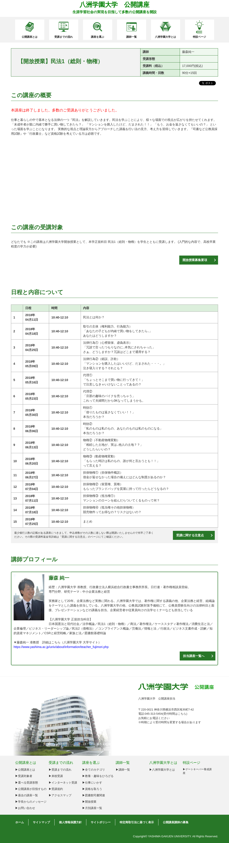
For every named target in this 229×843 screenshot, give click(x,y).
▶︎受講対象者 (23, 776)
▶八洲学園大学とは (162, 769)
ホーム (19, 822)
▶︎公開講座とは (25, 769)
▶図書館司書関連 (93, 795)
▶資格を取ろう (92, 789)
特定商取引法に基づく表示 (137, 822)
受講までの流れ (63, 36)
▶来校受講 (56, 776)
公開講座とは (29, 36)
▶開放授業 (89, 801)
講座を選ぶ (97, 36)
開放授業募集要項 (195, 260)
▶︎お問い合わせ (25, 808)
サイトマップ (41, 822)
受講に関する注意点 (73, 536)
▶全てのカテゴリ (93, 769)
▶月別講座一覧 (92, 808)
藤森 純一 (59, 578)
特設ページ (199, 36)
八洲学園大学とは (165, 36)
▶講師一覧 (123, 769)
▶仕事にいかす (92, 782)
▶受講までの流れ (60, 769)
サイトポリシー (101, 822)
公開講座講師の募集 (175, 822)
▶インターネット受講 (63, 782)
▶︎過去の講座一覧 (26, 795)
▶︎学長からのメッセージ (30, 801)
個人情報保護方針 (70, 822)
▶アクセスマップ (60, 795)
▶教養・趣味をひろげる (98, 776)
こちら (182, 713)
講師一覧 (131, 36)
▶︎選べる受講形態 (26, 782)
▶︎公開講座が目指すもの (30, 789)
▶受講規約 (56, 789)
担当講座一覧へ (193, 656)
